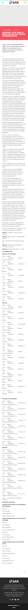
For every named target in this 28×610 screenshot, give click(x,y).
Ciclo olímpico (7, 30)
